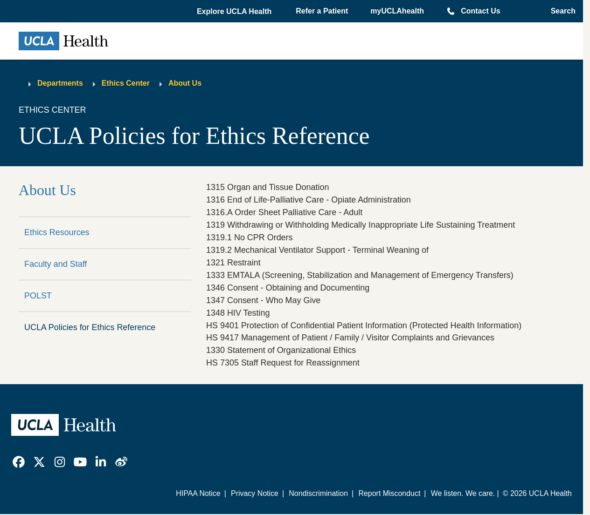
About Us (184, 83)
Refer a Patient (322, 11)
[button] (235, 11)
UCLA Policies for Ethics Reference (89, 327)
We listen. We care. (463, 493)
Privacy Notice (254, 493)
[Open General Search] (560, 11)
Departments (60, 83)
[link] (18, 461)
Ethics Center (126, 83)
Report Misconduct (389, 493)
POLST (38, 295)
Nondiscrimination (318, 493)
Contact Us (480, 11)
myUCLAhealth (397, 11)
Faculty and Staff (55, 264)
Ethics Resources (57, 232)
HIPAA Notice (198, 493)
